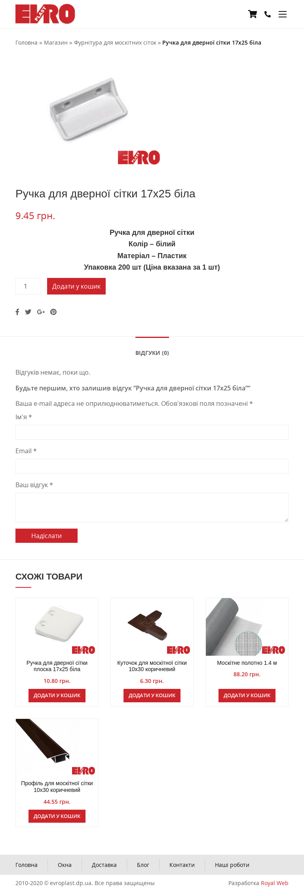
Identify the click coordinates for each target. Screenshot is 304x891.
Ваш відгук (34, 484)
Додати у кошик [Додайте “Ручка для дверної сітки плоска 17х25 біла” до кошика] (57, 695)
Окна (65, 864)
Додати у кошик (76, 286)
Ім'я (23, 417)
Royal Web (275, 883)
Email (26, 450)
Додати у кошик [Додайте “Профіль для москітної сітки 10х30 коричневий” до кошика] (57, 816)
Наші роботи (232, 864)
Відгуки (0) (152, 352)
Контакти (182, 864)
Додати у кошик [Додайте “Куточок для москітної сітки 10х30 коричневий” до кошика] (152, 695)
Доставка (104, 864)
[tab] (152, 352)
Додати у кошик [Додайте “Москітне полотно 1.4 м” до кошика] (247, 695)
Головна (26, 864)
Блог (143, 864)
